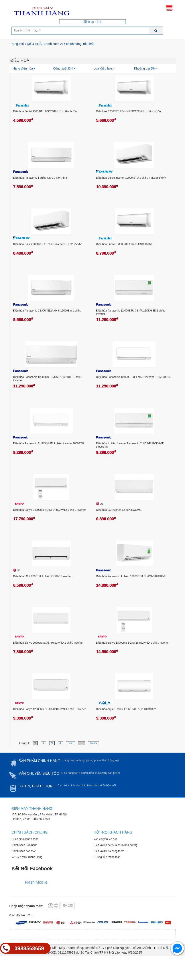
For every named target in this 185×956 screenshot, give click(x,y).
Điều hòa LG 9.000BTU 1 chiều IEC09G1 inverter (42, 576)
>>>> (93, 743)
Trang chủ (17, 44)
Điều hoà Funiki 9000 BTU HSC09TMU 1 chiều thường (45, 111)
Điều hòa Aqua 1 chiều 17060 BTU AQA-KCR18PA (126, 709)
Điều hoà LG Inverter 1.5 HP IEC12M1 (119, 509)
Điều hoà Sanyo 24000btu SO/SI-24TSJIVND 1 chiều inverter (49, 509)
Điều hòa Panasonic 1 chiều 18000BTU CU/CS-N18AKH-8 (130, 576)
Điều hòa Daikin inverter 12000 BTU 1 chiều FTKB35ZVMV (131, 177)
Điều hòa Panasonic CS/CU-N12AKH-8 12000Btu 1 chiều (47, 310)
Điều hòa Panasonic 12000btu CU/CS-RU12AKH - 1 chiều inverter (47, 378)
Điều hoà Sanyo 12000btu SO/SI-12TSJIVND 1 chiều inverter (49, 709)
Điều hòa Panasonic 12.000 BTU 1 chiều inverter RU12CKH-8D (133, 377)
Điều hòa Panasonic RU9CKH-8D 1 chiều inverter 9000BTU (48, 443)
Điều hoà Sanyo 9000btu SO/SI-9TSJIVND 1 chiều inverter (48, 642)
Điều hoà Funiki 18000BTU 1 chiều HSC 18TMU (124, 244)
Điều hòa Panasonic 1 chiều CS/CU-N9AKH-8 (40, 177)
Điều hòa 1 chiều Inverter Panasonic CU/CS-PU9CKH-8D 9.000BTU (130, 445)
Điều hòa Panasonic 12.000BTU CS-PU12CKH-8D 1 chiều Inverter (130, 312)
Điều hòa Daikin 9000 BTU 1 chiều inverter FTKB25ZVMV (47, 244)
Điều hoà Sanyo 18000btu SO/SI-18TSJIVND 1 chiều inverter (132, 642)
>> (70, 743)
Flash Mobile (36, 882)
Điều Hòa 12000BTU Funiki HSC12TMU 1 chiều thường (129, 111)
